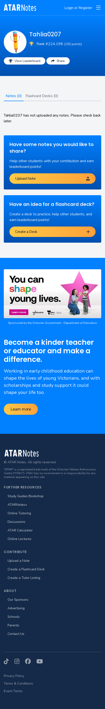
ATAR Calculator (20, 530)
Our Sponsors (18, 599)
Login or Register (78, 7)
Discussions (16, 522)
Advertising (16, 608)
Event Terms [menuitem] (13, 691)
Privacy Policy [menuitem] (14, 676)
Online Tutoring (19, 513)
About (10, 590)
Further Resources (23, 487)
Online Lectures (19, 539)
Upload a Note (19, 560)
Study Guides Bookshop (26, 496)
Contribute (15, 551)
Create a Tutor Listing (24, 578)
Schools (14, 616)
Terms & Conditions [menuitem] (18, 683)
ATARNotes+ (17, 504)
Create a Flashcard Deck (26, 569)
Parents (13, 625)
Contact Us (16, 634)
